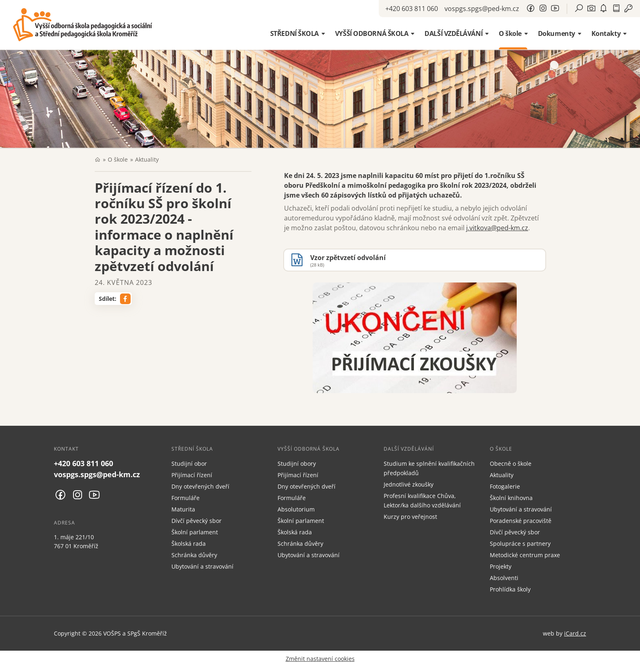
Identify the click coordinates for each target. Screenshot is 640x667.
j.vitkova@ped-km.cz (497, 227)
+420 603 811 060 (411, 8)
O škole (118, 159)
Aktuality (147, 159)
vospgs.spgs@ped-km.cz (481, 8)
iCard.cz (575, 633)
